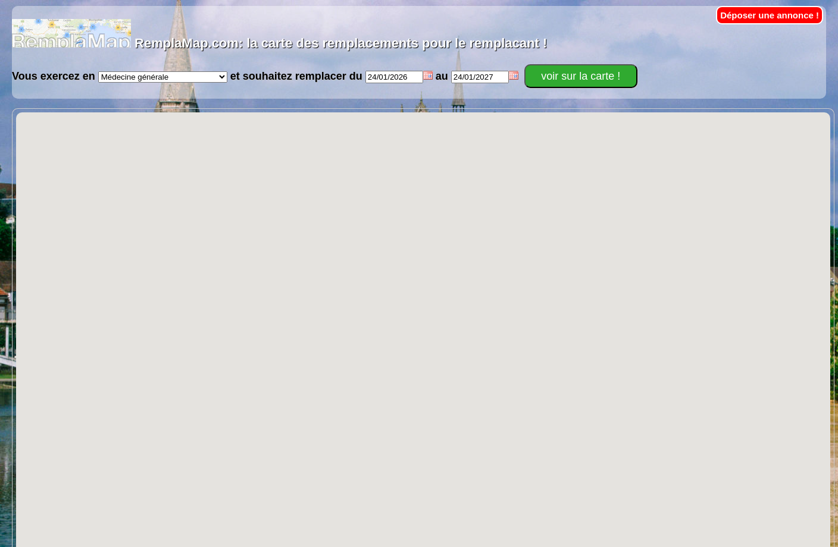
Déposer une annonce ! (769, 15)
